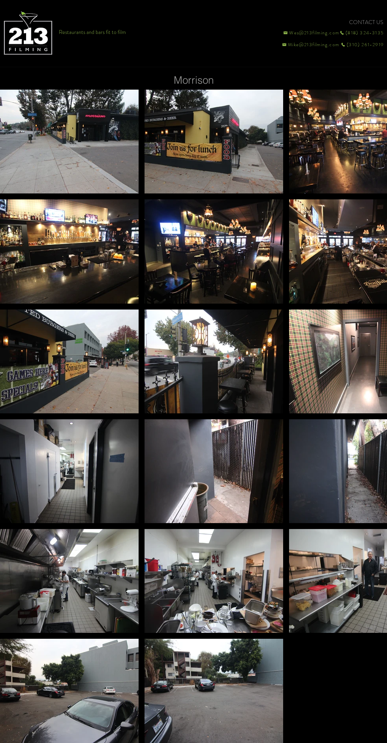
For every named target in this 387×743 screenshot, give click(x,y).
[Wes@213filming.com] (310, 33)
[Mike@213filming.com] (308, 44)
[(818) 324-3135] (362, 33)
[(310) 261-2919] (362, 44)
